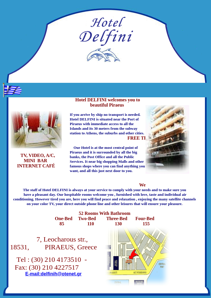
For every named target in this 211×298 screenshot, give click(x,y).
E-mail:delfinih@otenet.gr (53, 273)
